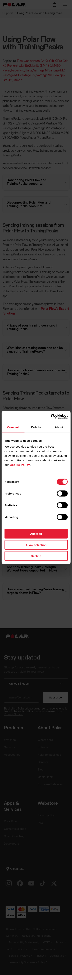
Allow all (36, 533)
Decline (36, 556)
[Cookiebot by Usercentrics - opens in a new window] (51, 416)
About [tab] (59, 427)
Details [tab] (36, 427)
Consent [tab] (13, 427)
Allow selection (36, 544)
